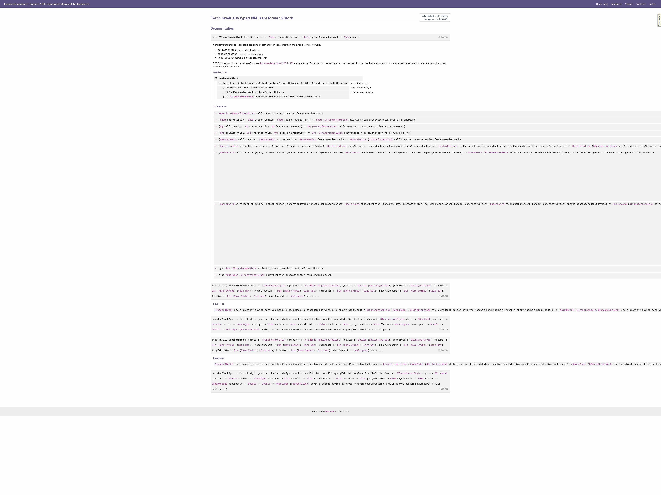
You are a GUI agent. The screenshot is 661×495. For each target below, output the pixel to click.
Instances (616, 4)
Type (271, 37)
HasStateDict (228, 139)
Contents (641, 4)
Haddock (329, 411)
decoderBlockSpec (223, 373)
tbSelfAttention (314, 83)
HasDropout (297, 296)
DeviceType (376, 285)
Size (241, 290)
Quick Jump (602, 4)
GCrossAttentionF (600, 364)
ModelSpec (232, 275)
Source (629, 4)
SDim (270, 324)
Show (223, 120)
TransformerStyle (273, 285)
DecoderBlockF (238, 339)
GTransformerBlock (230, 37)
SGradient (424, 319)
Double (434, 324)
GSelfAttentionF (419, 310)
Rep (228, 268)
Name (221, 290)
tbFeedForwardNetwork (239, 92)
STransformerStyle (392, 319)
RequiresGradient (329, 285)
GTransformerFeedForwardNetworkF (598, 310)
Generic (224, 113)
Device (362, 285)
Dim (214, 290)
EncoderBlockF (238, 285)
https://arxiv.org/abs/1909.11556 (276, 63)
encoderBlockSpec (223, 319)
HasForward (227, 152)
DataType (416, 285)
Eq (221, 126)
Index (652, 4)
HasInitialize (229, 146)
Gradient (310, 285)
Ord (222, 133)
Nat (387, 285)
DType (427, 285)
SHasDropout (402, 324)
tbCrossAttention (237, 87)
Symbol (230, 290)
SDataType (243, 324)
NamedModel (400, 310)
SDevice (217, 324)
